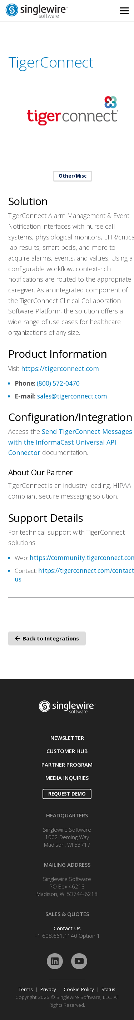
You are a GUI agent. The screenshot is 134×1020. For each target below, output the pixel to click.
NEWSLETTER (67, 737)
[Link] (50, 11)
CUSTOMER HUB (67, 750)
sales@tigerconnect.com (72, 396)
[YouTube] (79, 961)
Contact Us (67, 928)
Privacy (48, 989)
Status (108, 989)
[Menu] (124, 11)
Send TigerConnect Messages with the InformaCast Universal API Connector (70, 442)
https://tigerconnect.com (60, 368)
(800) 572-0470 (58, 383)
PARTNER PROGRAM (67, 764)
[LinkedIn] (55, 961)
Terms (26, 989)
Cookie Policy (79, 989)
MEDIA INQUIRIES (67, 777)
